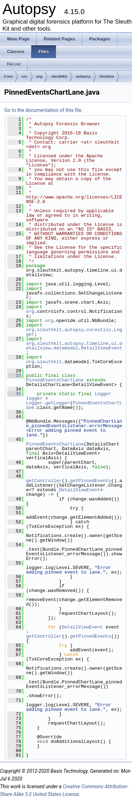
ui (114, 343)
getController (44, 481)
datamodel (66, 348)
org (39, 76)
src (24, 76)
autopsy (83, 76)
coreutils (99, 330)
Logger (103, 394)
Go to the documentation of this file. (43, 110)
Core (8, 76)
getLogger (57, 403)
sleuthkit (59, 76)
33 (14, 375)
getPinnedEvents (90, 481)
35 (14, 394)
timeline (107, 76)
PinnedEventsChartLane (55, 380)
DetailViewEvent (101, 348)
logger (34, 398)
